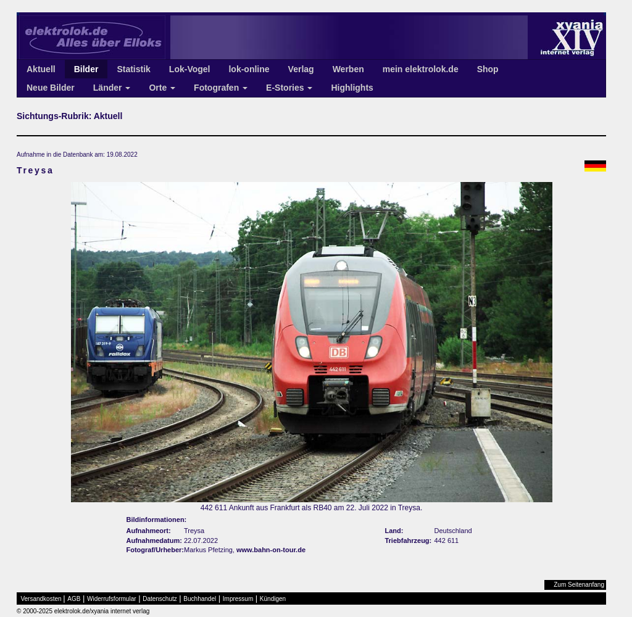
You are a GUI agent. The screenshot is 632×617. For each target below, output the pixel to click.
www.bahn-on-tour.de (271, 549)
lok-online (248, 69)
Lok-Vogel (189, 69)
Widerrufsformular (111, 598)
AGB (73, 598)
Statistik (133, 69)
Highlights (352, 88)
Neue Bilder (51, 88)
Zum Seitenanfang (579, 584)
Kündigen (273, 598)
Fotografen (220, 88)
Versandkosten (41, 598)
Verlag (301, 69)
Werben (348, 69)
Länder (112, 88)
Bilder (86, 69)
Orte (162, 88)
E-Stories (289, 88)
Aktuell (41, 69)
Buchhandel (199, 598)
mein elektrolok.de (421, 69)
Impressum (238, 598)
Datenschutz (160, 598)
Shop (488, 69)
